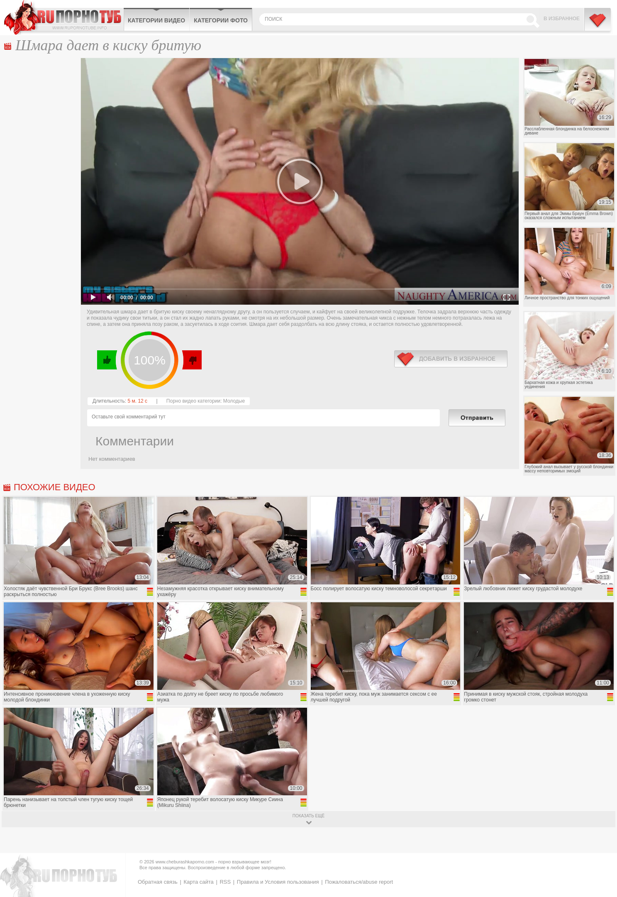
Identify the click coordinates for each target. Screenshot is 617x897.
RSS (225, 882)
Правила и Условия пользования (278, 882)
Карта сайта (198, 882)
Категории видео (156, 20)
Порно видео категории (193, 401)
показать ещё (308, 816)
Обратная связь (158, 882)
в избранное (450, 358)
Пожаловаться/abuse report (359, 882)
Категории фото (221, 20)
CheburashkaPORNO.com (63, 17)
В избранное (562, 19)
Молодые (234, 401)
